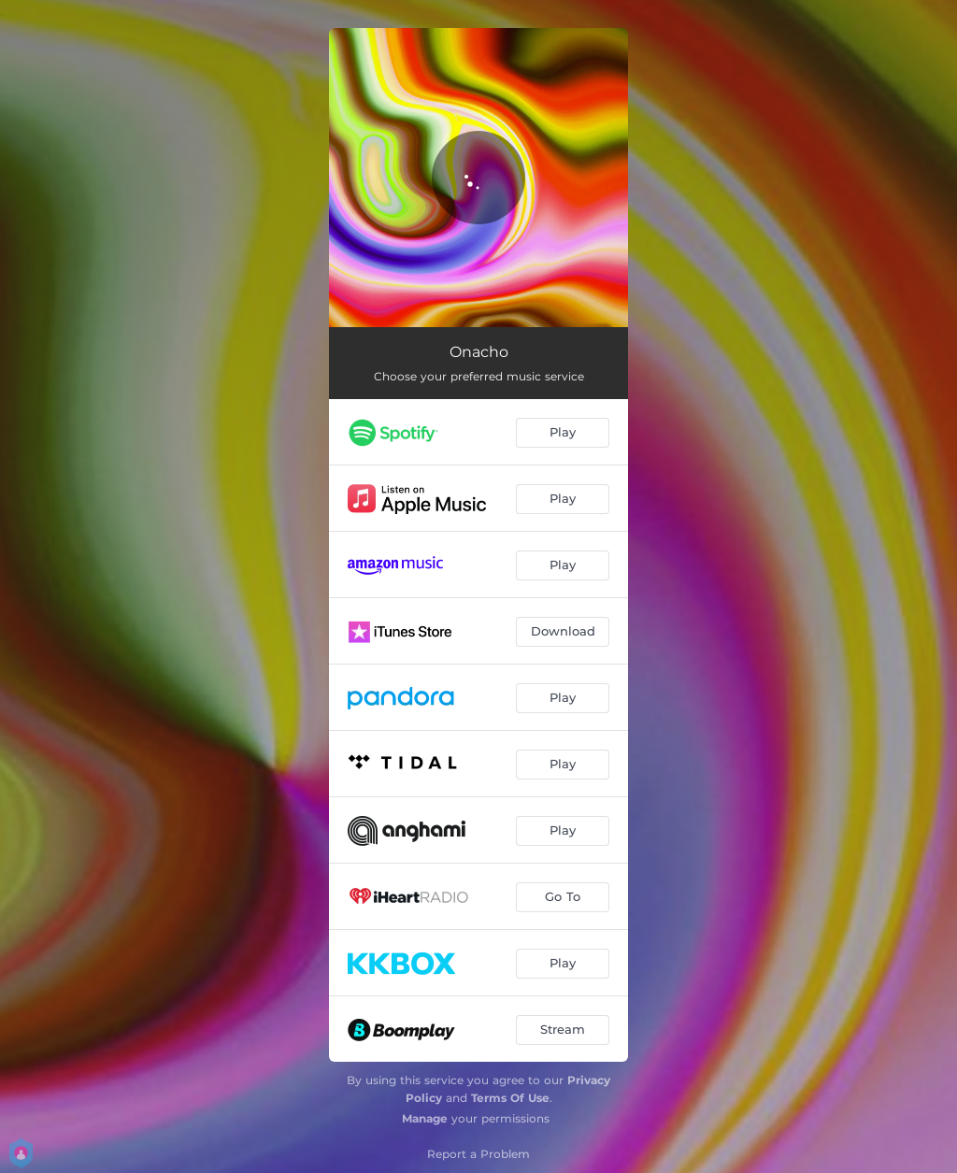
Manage (425, 1118)
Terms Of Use (510, 1098)
